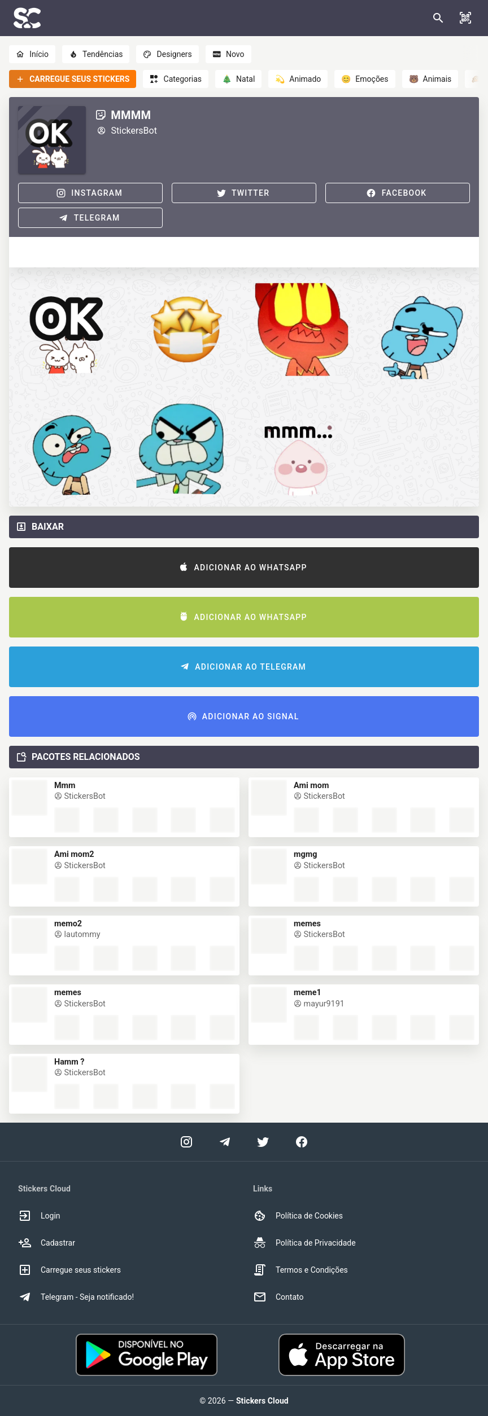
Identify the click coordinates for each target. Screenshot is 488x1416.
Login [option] (39, 1215)
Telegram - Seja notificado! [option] (76, 1297)
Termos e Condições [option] (300, 1270)
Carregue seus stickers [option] (69, 1270)
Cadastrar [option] (46, 1243)
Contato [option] (278, 1297)
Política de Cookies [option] (298, 1215)
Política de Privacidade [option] (304, 1243)
